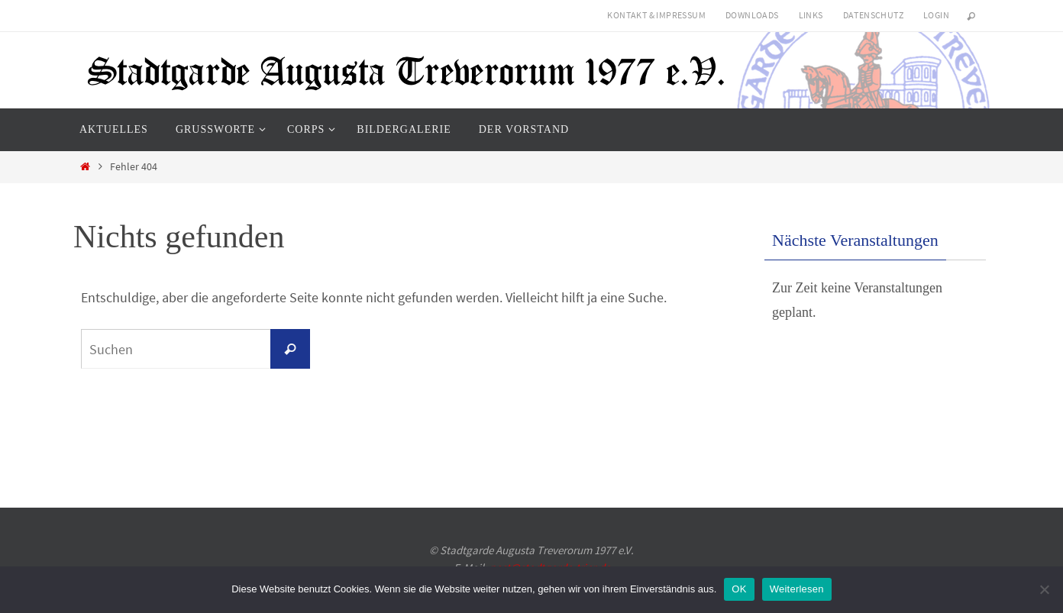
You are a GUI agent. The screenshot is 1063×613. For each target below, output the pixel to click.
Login (936, 15)
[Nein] (1044, 589)
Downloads (752, 15)
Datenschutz (873, 15)
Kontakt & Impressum (656, 15)
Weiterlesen (797, 589)
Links (811, 15)
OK (739, 589)
